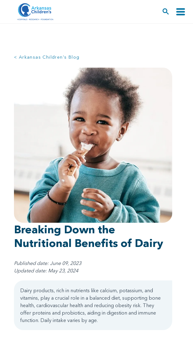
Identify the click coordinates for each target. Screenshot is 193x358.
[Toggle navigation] (180, 11)
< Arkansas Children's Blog (46, 57)
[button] (166, 11)
